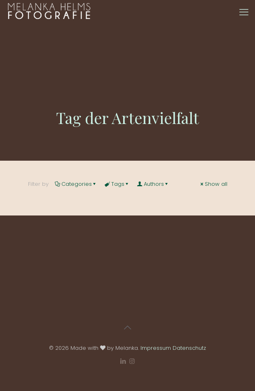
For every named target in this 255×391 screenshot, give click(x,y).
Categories (76, 184)
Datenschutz (189, 348)
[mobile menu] (244, 12)
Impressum (155, 348)
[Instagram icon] (132, 361)
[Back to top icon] (127, 327)
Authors (153, 184)
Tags (117, 184)
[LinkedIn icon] (123, 361)
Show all (213, 184)
